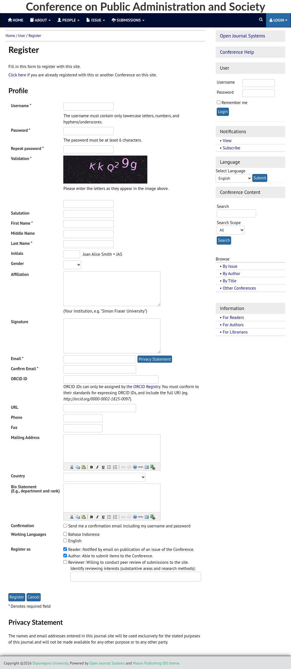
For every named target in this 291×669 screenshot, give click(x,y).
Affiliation (20, 274)
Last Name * (21, 243)
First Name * (22, 223)
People (68, 20)
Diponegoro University (50, 663)
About (40, 20)
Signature (19, 321)
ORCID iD (19, 378)
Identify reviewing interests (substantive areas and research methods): (132, 568)
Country (18, 475)
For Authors (233, 324)
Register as (21, 549)
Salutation (20, 213)
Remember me (234, 102)
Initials (17, 253)
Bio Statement (23, 486)
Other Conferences (239, 288)
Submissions (128, 20)
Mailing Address (25, 437)
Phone (16, 417)
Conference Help (237, 52)
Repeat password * (27, 148)
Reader (74, 549)
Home (10, 35)
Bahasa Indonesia (83, 534)
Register (35, 35)
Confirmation (22, 525)
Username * (21, 105)
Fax (14, 427)
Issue (95, 20)
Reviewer (76, 562)
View (227, 140)
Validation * (21, 158)
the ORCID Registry (143, 386)
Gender (17, 263)
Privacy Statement (155, 359)
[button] (71, 467)
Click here (17, 75)
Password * (20, 130)
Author (74, 555)
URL (14, 407)
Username (226, 82)
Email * (17, 358)
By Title (229, 280)
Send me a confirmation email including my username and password (129, 526)
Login (278, 20)
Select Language (230, 170)
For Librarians (235, 332)
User (21, 35)
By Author (231, 273)
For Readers (233, 317)
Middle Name (23, 233)
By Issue (230, 266)
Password (225, 92)
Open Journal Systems (242, 35)
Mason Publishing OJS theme (156, 663)
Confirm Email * (24, 368)
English (74, 540)
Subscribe (231, 148)
